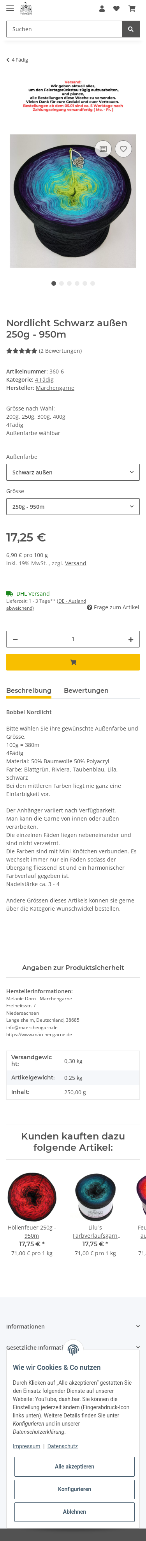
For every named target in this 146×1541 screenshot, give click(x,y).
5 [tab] (85, 283)
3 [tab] (69, 283)
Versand (75, 563)
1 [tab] (53, 283)
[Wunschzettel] (116, 8)
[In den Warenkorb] (12, 130)
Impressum (26, 1446)
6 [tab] (92, 283)
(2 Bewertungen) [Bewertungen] (44, 350)
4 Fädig (44, 379)
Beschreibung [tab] (28, 690)
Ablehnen (74, 1512)
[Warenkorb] (132, 8)
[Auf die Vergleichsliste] (103, 148)
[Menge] (73, 639)
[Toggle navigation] (10, 5)
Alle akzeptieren (74, 1466)
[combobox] (73, 472)
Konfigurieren (74, 1489)
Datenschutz (62, 1446)
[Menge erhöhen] (130, 639)
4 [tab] (77, 283)
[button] (102, 8)
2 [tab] (61, 283)
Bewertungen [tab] (86, 690)
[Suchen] (64, 29)
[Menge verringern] (15, 639)
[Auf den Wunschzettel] (123, 148)
